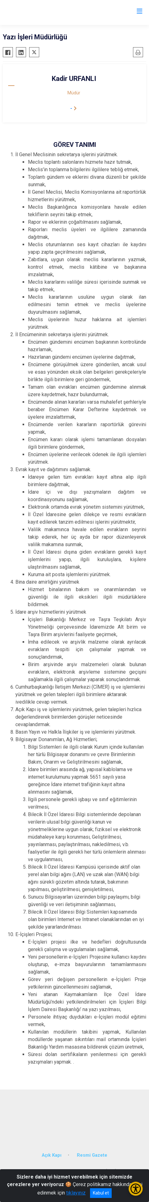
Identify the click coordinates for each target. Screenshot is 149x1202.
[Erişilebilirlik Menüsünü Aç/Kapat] (136, 1189)
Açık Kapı (51, 1155)
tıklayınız (76, 1193)
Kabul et (101, 1192)
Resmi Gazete (92, 1155)
